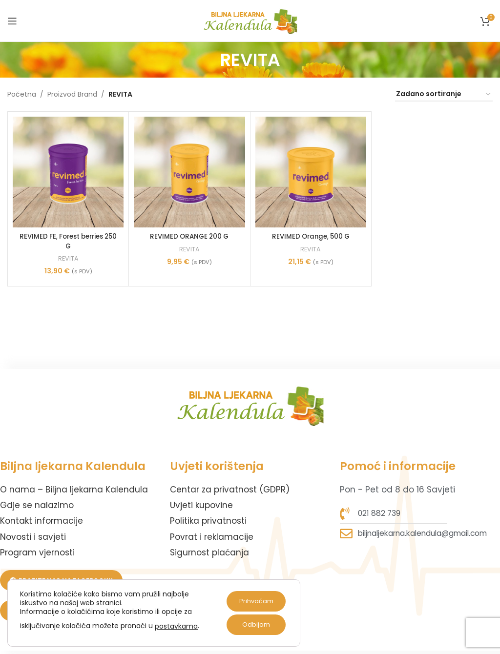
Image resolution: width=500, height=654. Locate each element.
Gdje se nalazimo (37, 505)
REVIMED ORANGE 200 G (189, 236)
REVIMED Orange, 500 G (311, 236)
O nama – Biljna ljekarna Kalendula (74, 489)
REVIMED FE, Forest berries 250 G (68, 241)
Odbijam (253, 625)
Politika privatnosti (208, 521)
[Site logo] (250, 20)
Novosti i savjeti (33, 537)
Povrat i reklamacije (211, 537)
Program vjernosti (37, 552)
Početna (21, 94)
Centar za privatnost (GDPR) (230, 489)
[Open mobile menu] (12, 21)
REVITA (68, 258)
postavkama (176, 626)
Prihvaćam (252, 601)
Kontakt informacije (41, 521)
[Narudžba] (444, 94)
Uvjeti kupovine (201, 505)
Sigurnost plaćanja (209, 552)
